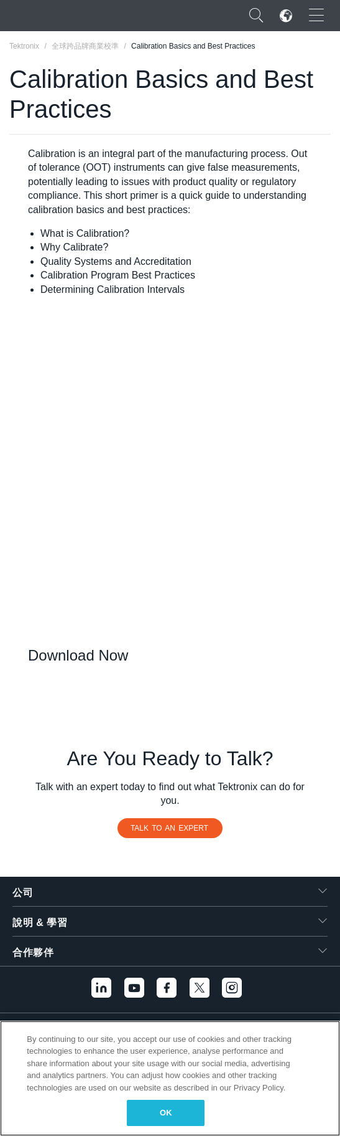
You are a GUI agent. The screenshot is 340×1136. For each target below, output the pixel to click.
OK (166, 1112)
